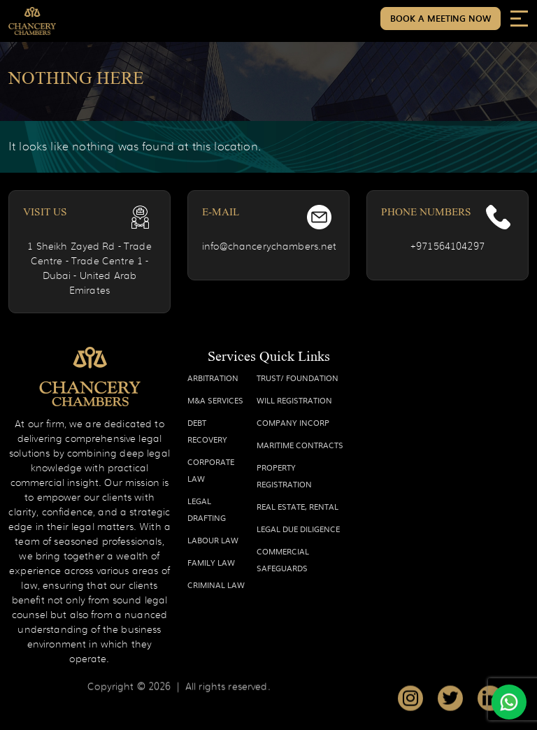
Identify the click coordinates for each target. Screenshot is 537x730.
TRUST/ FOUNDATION (297, 377)
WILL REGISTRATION (294, 400)
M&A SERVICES (215, 400)
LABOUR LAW (212, 539)
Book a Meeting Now (440, 18)
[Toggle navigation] (519, 17)
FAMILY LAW (211, 562)
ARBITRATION (212, 377)
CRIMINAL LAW (216, 584)
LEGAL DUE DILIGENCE (298, 528)
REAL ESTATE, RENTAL (297, 506)
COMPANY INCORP (293, 422)
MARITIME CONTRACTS (300, 444)
